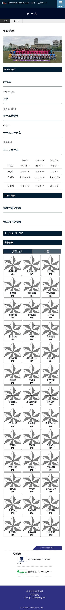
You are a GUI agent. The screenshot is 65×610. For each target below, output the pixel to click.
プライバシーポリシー (34, 597)
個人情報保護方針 (34, 591)
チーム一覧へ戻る (47, 547)
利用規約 (34, 594)
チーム (16, 21)
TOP (5, 21)
